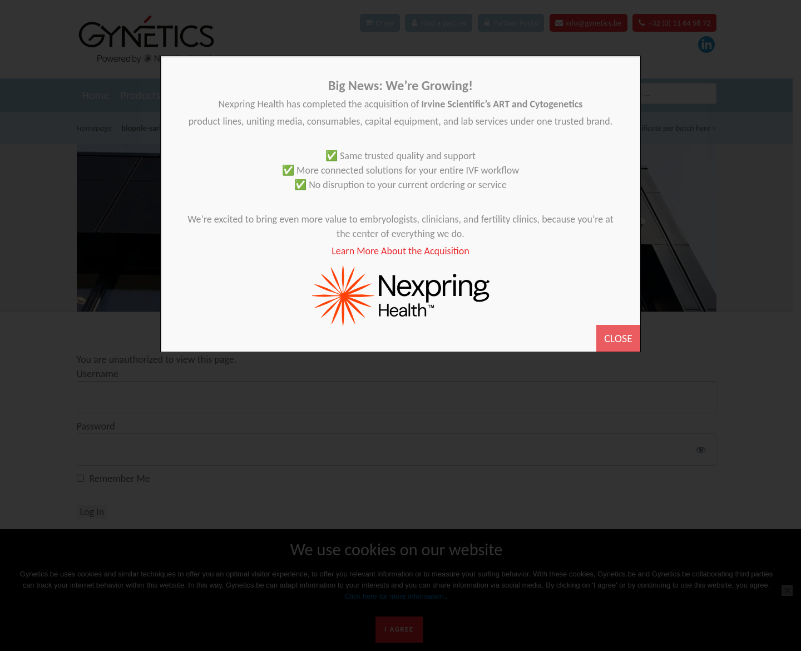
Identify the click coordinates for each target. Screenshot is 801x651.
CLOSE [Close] (618, 338)
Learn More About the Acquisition (400, 251)
